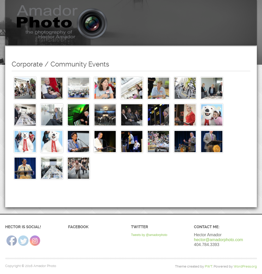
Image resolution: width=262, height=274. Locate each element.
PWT (208, 266)
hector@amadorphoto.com (218, 240)
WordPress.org (245, 266)
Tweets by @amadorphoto (149, 235)
